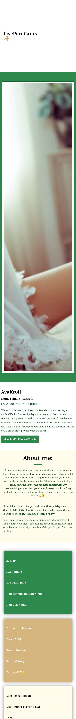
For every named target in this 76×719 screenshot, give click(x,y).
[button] (69, 36)
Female (15, 399)
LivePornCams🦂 (20, 36)
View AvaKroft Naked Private (20, 439)
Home (5, 399)
